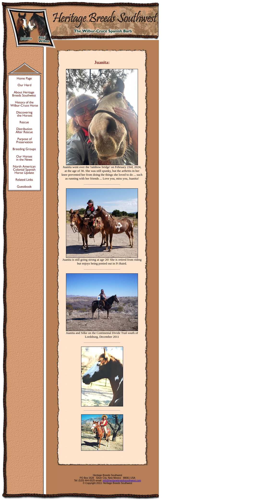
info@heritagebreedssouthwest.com (122, 480)
